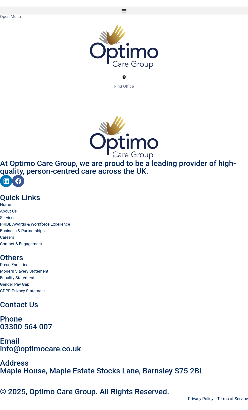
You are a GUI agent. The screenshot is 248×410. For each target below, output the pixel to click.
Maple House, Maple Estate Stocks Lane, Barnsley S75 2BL (101, 370)
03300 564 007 (26, 326)
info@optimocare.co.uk (40, 348)
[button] (124, 11)
